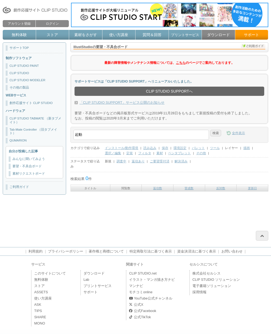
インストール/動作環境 (121, 148)
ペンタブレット (179, 153)
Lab (86, 280)
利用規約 (35, 251)
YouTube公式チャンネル (150, 298)
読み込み (149, 148)
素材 (159, 153)
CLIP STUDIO (19, 73)
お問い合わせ (232, 251)
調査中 (121, 161)
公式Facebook (142, 311)
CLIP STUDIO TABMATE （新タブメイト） (35, 120)
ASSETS (41, 292)
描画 (246, 148)
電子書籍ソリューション (211, 286)
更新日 (252, 188)
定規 (129, 153)
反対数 (220, 188)
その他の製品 (19, 87)
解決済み (181, 161)
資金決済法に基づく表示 (196, 251)
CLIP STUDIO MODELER (27, 80)
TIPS (38, 311)
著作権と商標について (106, 251)
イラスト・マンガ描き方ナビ (152, 280)
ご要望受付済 (159, 161)
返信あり (138, 161)
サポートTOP (19, 47)
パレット (198, 148)
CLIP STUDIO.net (142, 273)
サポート (251, 35)
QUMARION (18, 140)
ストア (52, 35)
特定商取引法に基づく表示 (151, 251)
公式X (136, 305)
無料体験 (19, 35)
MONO (39, 323)
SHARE (40, 317)
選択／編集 (113, 153)
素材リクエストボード (28, 173)
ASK (37, 305)
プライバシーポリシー (65, 251)
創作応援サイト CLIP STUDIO (31, 103)
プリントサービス (185, 35)
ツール (215, 148)
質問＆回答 (152, 35)
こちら (181, 63)
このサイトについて (50, 273)
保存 (165, 148)
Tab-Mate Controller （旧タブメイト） (33, 131)
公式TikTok (140, 317)
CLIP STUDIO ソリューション (216, 280)
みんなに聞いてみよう (28, 158)
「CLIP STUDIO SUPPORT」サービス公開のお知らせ (121, 102)
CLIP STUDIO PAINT (24, 65)
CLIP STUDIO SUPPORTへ (169, 91)
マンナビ (136, 286)
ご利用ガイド (19, 186)
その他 (201, 153)
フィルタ (144, 153)
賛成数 (189, 188)
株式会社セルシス (206, 273)
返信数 (157, 188)
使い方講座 (118, 35)
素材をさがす (85, 35)
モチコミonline (140, 292)
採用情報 (199, 292)
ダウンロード (218, 35)
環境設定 (179, 148)
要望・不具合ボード (27, 166)
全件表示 (238, 133)
